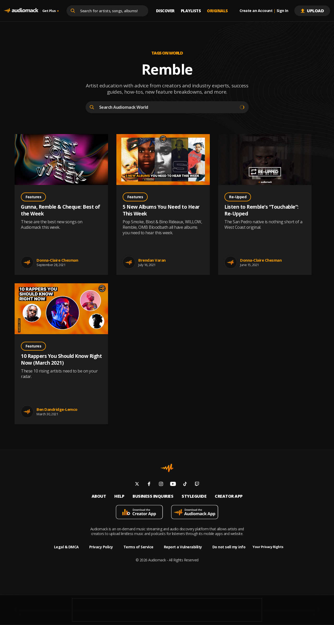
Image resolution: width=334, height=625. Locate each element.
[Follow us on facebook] (149, 484)
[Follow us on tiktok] (185, 484)
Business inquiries (153, 496)
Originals (217, 10)
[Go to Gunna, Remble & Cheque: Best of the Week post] (61, 160)
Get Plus (50, 11)
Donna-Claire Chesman (57, 260)
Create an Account (256, 10)
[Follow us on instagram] (161, 484)
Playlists (191, 10)
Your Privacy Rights (268, 547)
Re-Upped (237, 196)
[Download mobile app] (139, 512)
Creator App (229, 496)
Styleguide (194, 496)
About (99, 496)
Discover (165, 10)
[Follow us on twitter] (137, 484)
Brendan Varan (152, 260)
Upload (312, 11)
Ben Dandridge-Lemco (57, 409)
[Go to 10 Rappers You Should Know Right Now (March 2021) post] (61, 309)
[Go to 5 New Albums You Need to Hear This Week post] (163, 160)
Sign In (282, 10)
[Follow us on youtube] (173, 484)
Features (33, 196)
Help (119, 496)
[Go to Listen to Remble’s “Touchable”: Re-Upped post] (265, 160)
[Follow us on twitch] (197, 484)
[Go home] (21, 10)
